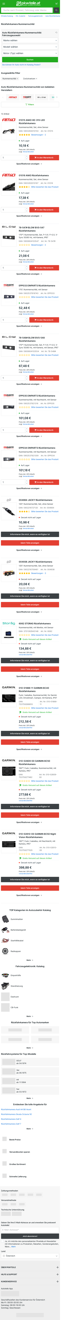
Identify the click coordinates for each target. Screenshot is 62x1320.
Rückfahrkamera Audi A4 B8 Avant (16, 1109)
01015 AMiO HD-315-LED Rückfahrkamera (39, 124)
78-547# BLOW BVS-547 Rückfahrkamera (39, 232)
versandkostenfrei (25, 655)
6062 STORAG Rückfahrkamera (39, 625)
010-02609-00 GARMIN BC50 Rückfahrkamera (39, 766)
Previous (3, 97)
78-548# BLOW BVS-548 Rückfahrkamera (39, 342)
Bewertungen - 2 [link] (38, 135)
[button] (56, 10)
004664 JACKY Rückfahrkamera (39, 502)
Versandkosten (28, 152)
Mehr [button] (13, 1246)
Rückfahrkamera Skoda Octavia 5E (16, 1114)
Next (57, 97)
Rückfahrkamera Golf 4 (11, 1119)
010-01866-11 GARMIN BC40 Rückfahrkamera (39, 693)
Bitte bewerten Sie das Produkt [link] (45, 187)
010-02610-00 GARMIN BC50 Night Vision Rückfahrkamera (39, 839)
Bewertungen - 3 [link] (38, 573)
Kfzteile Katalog (7, 16)
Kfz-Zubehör (20, 16)
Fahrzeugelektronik (35, 16)
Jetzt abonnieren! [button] (30, 1236)
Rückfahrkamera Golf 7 (11, 1124)
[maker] (30, 40)
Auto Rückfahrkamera (53, 16)
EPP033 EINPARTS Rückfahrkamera (39, 287)
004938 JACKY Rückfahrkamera (39, 563)
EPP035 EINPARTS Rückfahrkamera (39, 397)
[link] (56, 3)
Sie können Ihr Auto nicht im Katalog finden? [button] (21, 65)
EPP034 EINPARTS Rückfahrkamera (39, 450)
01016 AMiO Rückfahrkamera (39, 177)
